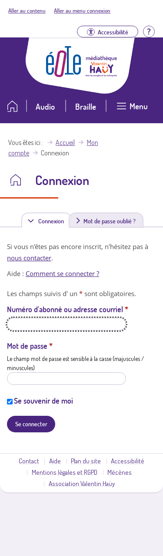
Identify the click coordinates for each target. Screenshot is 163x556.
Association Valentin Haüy (82, 483)
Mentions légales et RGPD (64, 472)
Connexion (52, 220)
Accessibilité (127, 460)
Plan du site (86, 460)
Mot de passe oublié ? (109, 221)
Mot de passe (30, 345)
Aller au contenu (27, 10)
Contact (29, 460)
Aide (55, 460)
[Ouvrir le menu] (132, 109)
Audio (45, 106)
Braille (85, 106)
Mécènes (119, 472)
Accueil (65, 142)
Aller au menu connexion (82, 10)
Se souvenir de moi (43, 400)
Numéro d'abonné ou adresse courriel (67, 309)
